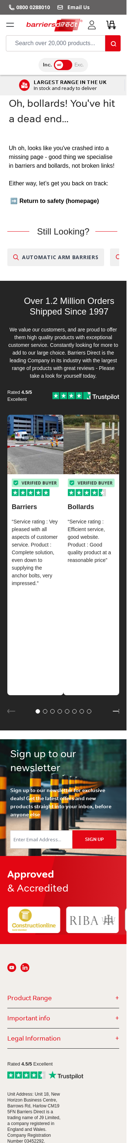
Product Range (63, 998)
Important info (63, 1018)
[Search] (113, 43)
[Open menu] (10, 25)
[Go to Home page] (54, 25)
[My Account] (91, 25)
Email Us (77, 7)
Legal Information (63, 1038)
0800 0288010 (33, 7)
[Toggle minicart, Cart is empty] (111, 25)
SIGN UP (94, 839)
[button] (38, 711)
